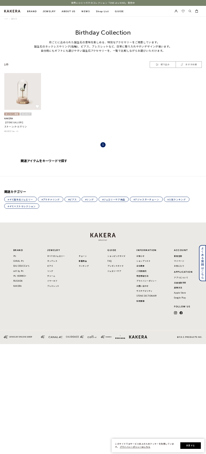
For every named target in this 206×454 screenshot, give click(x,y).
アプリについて (181, 278)
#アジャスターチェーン (146, 199)
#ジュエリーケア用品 (113, 199)
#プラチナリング (51, 199)
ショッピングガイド (116, 256)
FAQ (109, 261)
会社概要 (140, 266)
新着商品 (83, 261)
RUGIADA (18, 281)
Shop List (102, 11)
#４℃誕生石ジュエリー (20, 199)
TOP (6, 19)
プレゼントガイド (115, 266)
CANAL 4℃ (18, 261)
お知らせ (140, 256)
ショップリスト (143, 261)
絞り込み (163, 64)
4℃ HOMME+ (19, 276)
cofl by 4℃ (18, 271)
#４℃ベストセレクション (22, 206)
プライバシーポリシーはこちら (135, 446)
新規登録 (178, 256)
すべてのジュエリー (56, 256)
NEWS (86, 11)
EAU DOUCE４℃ (21, 266)
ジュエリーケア (114, 271)
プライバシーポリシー (146, 281)
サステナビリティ (144, 291)
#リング (89, 199)
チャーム (51, 276)
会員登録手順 (180, 283)
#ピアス (72, 199)
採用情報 (140, 301)
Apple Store (180, 293)
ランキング (84, 266)
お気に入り (179, 266)
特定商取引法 (142, 276)
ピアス (50, 266)
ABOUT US (68, 11)
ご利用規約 (141, 271)
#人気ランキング (176, 199)
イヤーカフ (52, 281)
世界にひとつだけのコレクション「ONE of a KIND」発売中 (103, 3)
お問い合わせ (142, 286)
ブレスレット (53, 286)
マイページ (179, 261)
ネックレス (52, 261)
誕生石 (14, 19)
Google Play (180, 298)
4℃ (14, 256)
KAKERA (17, 286)
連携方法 (178, 288)
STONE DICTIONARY (146, 296)
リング (50, 271)
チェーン (83, 256)
